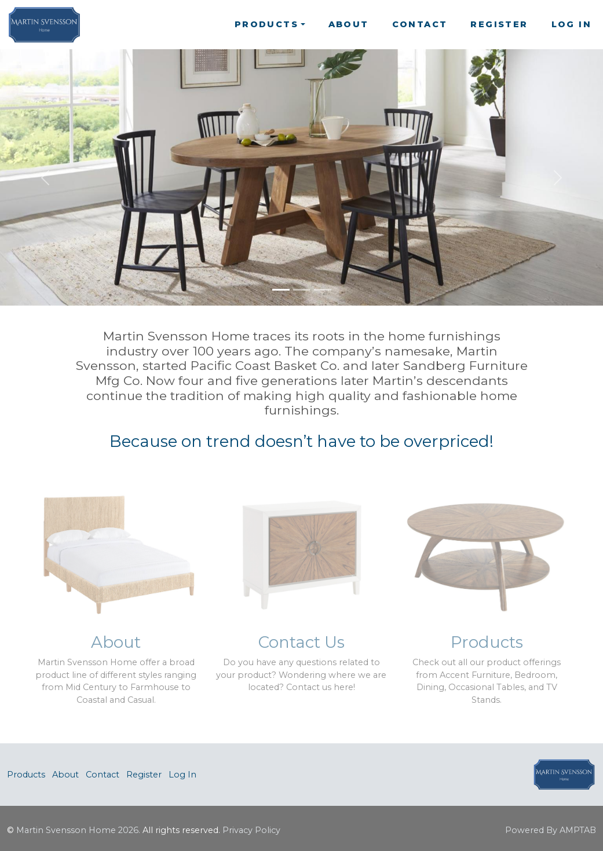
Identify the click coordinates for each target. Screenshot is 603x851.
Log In (571, 24)
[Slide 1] (281, 289)
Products (26, 774)
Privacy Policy (251, 830)
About (348, 24)
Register (499, 24)
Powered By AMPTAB (550, 830)
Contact (420, 24)
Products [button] (266, 24)
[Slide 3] (322, 289)
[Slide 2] (301, 289)
